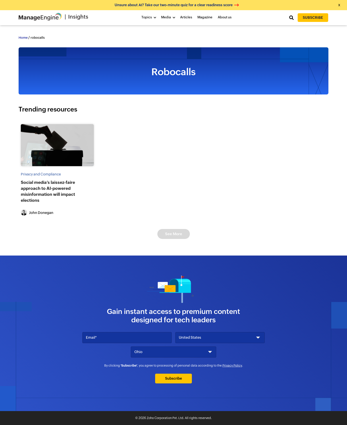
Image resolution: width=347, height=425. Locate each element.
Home (23, 37)
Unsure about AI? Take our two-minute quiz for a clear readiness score (174, 5)
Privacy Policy (232, 365)
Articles (186, 17)
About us (224, 17)
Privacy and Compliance (41, 174)
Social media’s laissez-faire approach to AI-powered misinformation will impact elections (48, 191)
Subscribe (313, 17)
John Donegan (41, 213)
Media (166, 17)
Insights (78, 17)
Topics (146, 17)
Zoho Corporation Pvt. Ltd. (165, 418)
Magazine (204, 17)
